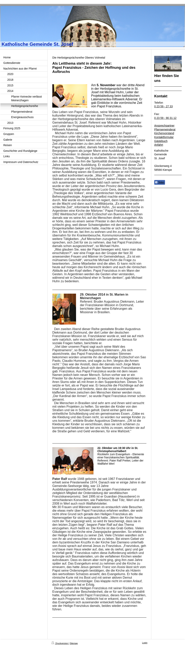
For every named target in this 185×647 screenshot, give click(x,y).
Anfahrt (158, 144)
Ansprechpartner (164, 125)
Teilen (159, 182)
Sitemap (74, 643)
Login (144, 643)
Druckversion (60, 643)
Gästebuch (161, 141)
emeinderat (168, 129)
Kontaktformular (164, 137)
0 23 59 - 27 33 (163, 106)
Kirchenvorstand (164, 133)
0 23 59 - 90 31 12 (165, 117)
